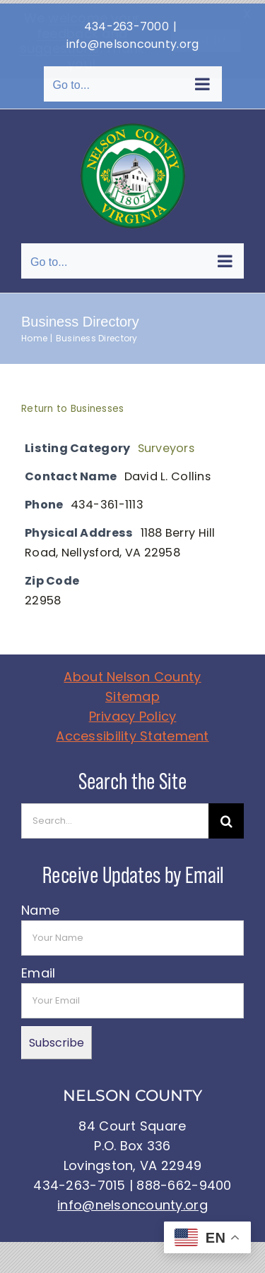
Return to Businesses (72, 405)
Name (40, 906)
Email (38, 969)
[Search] (226, 817)
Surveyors (166, 445)
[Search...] (114, 817)
